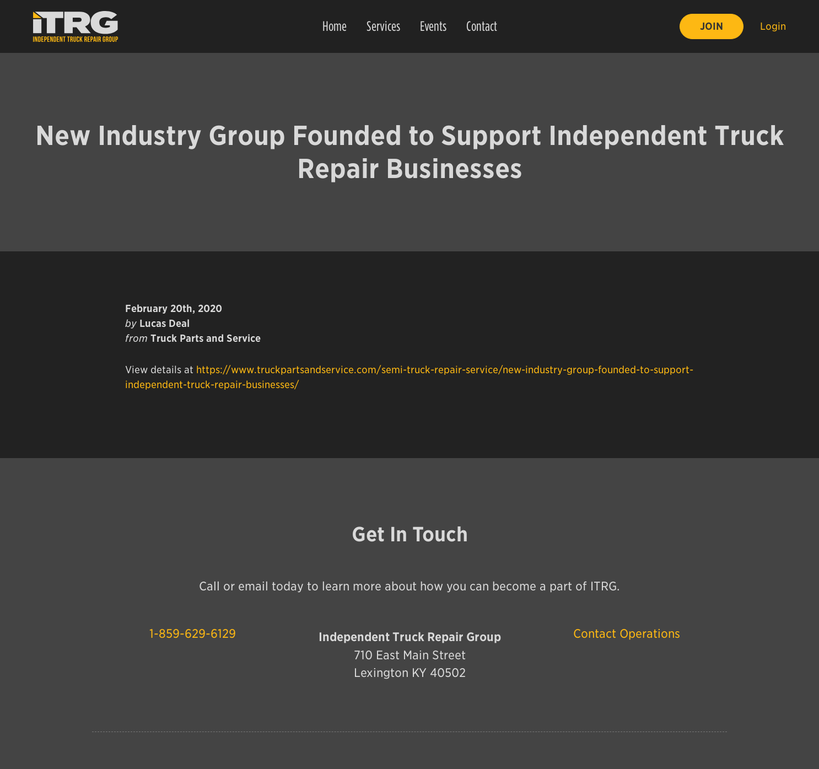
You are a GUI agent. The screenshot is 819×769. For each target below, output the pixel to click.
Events (433, 26)
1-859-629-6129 (192, 634)
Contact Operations (626, 634)
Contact (481, 26)
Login (773, 26)
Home (334, 26)
